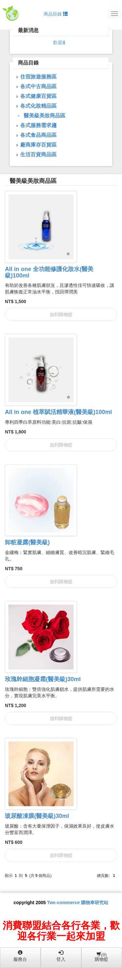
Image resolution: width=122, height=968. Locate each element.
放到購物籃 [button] (61, 314)
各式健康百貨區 (38, 96)
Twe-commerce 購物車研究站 (77, 902)
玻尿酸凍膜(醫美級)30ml (37, 816)
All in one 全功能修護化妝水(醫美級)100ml (49, 272)
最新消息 (28, 30)
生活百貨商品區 (38, 154)
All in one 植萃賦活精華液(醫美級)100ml (58, 412)
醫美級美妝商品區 (33, 181)
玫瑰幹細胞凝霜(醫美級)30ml (43, 679)
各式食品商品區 (38, 135)
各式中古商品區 (38, 86)
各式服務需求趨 (38, 125)
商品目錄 (56, 14)
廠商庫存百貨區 (38, 145)
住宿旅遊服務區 (38, 76)
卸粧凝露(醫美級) (27, 542)
